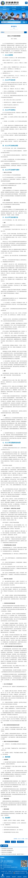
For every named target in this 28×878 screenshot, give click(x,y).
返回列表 (20, 841)
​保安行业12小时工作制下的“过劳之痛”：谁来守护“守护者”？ (13, 854)
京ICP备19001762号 (8, 873)
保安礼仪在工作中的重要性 (7, 852)
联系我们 (25, 876)
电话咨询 (14, 876)
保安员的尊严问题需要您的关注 (8, 850)
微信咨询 (19, 876)
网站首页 (3, 876)
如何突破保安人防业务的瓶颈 (7, 848)
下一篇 (13, 841)
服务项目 (8, 876)
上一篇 (7, 841)
